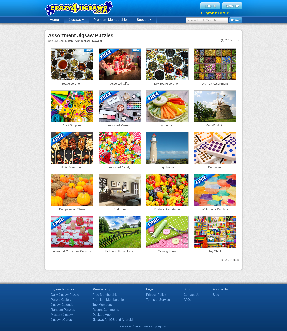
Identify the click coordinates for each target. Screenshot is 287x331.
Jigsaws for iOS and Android (112, 319)
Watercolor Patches (215, 209)
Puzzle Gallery (61, 299)
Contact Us (191, 294)
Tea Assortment (72, 83)
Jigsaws (76, 20)
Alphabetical (82, 40)
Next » (234, 40)
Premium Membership (110, 20)
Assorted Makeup (119, 125)
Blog (216, 294)
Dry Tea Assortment (167, 83)
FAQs (188, 299)
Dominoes (215, 167)
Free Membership (104, 294)
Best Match (66, 40)
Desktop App (101, 314)
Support (144, 20)
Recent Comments (105, 309)
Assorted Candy (119, 167)
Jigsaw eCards (61, 319)
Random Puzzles (63, 309)
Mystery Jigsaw (62, 314)
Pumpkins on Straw (72, 209)
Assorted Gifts (119, 83)
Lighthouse (167, 167)
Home (54, 20)
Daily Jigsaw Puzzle (65, 294)
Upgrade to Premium (216, 13)
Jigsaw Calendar (62, 304)
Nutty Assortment (72, 167)
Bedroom (120, 209)
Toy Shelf (215, 251)
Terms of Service (158, 299)
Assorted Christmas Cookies (72, 251)
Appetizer (167, 125)
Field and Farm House (119, 251)
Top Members (102, 304)
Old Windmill (214, 125)
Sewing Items (167, 251)
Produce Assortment (167, 209)
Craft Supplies (72, 125)
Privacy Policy (156, 294)
